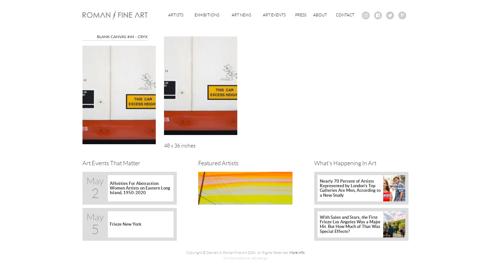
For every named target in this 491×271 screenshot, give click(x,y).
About (320, 15)
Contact (345, 15)
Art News (241, 15)
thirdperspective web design (245, 258)
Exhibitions (207, 15)
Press (300, 15)
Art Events (274, 15)
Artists (175, 15)
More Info (297, 253)
